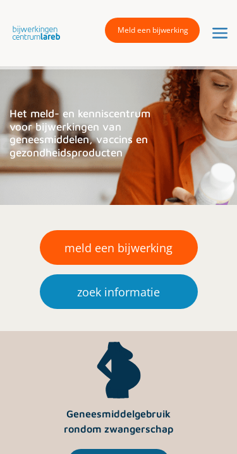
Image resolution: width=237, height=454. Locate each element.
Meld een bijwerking (153, 30)
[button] (33, 32)
